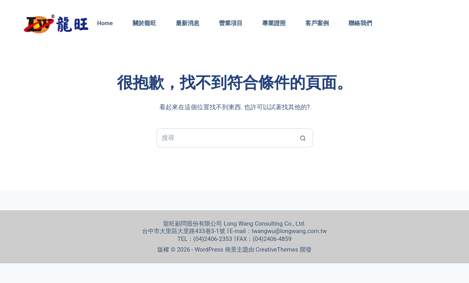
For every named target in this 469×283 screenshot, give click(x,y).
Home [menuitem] (105, 23)
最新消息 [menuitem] (187, 23)
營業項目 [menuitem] (231, 23)
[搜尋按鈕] (303, 138)
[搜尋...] (225, 138)
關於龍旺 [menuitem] (144, 23)
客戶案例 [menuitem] (317, 23)
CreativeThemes (276, 249)
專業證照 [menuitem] (274, 23)
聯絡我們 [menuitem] (360, 23)
